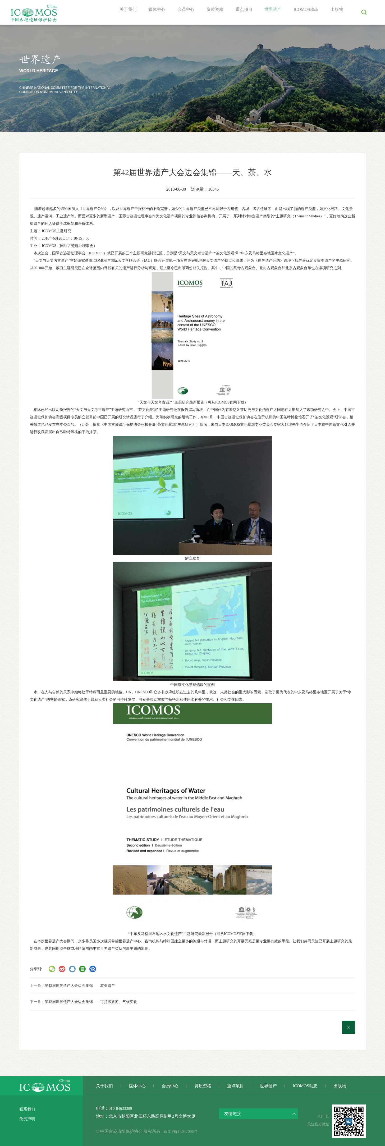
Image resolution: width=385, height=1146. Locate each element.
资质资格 (209, 12)
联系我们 (27, 1109)
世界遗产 (270, 12)
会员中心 (179, 12)
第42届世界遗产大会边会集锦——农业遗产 (80, 986)
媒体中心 (149, 12)
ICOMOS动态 (304, 12)
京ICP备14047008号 (184, 1131)
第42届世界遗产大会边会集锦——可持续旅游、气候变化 (91, 1002)
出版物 (336, 12)
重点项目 (240, 12)
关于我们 (119, 12)
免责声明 (27, 1118)
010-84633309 (121, 1108)
